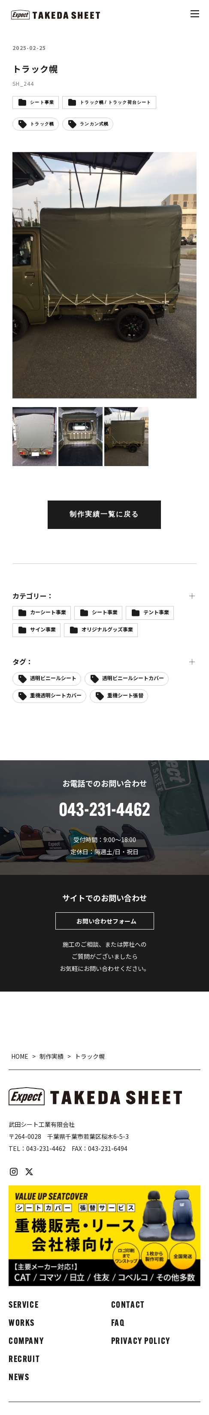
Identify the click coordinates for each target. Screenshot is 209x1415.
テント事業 (156, 612)
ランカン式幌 (94, 124)
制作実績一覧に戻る (104, 514)
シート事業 (42, 102)
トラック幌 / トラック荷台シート (115, 102)
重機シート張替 (125, 695)
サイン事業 (43, 629)
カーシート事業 (48, 612)
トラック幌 (42, 124)
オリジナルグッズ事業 (107, 629)
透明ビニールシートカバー (133, 677)
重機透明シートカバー (56, 695)
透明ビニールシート (53, 677)
